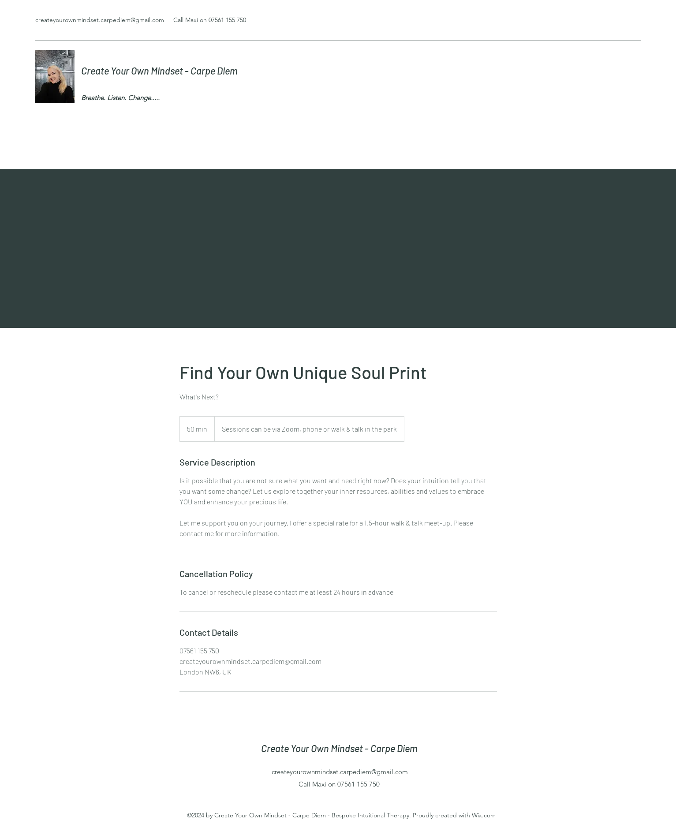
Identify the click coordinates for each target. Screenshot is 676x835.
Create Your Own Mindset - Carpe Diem (160, 70)
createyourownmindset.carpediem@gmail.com (99, 20)
